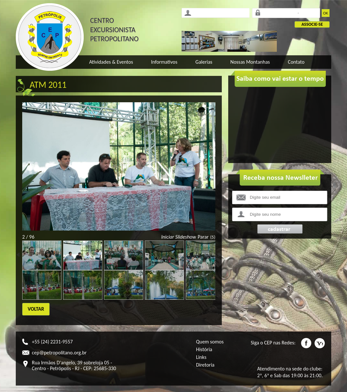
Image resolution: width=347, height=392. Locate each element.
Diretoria (205, 365)
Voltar (36, 309)
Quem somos (210, 342)
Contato (296, 62)
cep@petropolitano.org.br (59, 353)
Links (201, 357)
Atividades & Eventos (111, 62)
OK (325, 13)
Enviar (280, 229)
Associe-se (312, 24)
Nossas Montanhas (250, 62)
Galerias (203, 62)
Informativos (164, 62)
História (204, 349)
